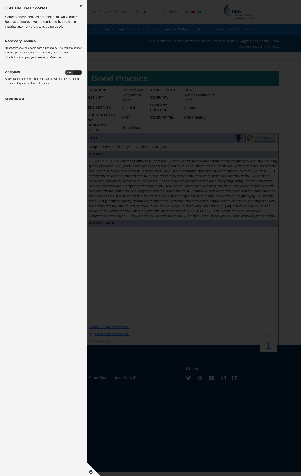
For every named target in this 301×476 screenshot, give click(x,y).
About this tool (14, 98)
